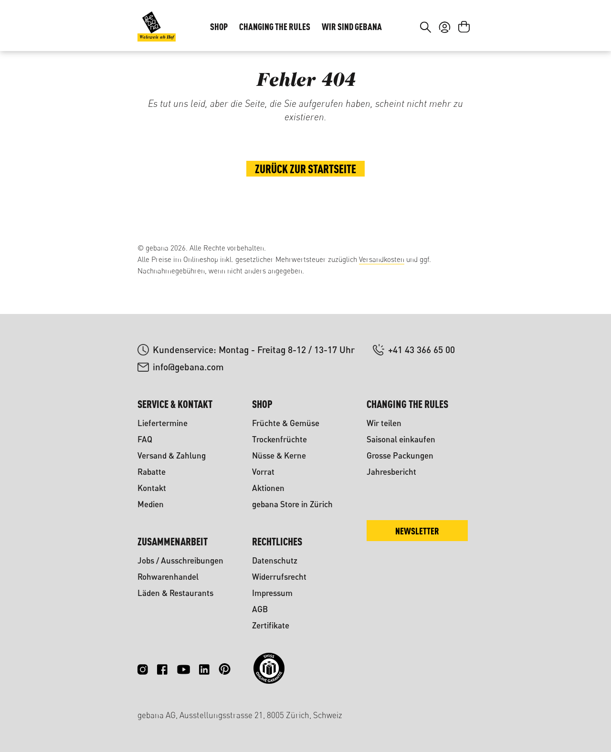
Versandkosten (381, 259)
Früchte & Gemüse (285, 423)
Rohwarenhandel (168, 577)
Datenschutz (274, 560)
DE (439, 22)
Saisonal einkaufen (401, 439)
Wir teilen (384, 423)
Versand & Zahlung (171, 455)
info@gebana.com (188, 366)
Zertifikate (270, 625)
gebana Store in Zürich (292, 504)
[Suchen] (425, 56)
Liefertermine (162, 423)
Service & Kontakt (174, 403)
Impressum (272, 593)
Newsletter (417, 530)
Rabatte (151, 472)
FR (458, 22)
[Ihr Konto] (444, 56)
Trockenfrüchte (279, 439)
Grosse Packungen (400, 455)
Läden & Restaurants (175, 593)
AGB (260, 609)
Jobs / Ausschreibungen (180, 560)
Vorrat (263, 472)
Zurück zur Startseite (305, 203)
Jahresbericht (391, 472)
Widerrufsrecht (279, 577)
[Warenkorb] (464, 56)
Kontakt (151, 488)
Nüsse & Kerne (279, 455)
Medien (150, 504)
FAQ (144, 439)
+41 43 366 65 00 (421, 349)
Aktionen (268, 488)
